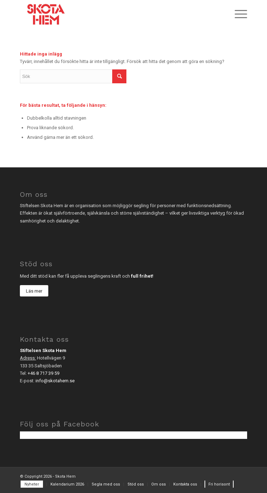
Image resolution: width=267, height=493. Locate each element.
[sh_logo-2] (110, 14)
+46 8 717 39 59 (43, 373)
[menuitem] (237, 14)
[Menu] (237, 14)
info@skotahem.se (55, 380)
